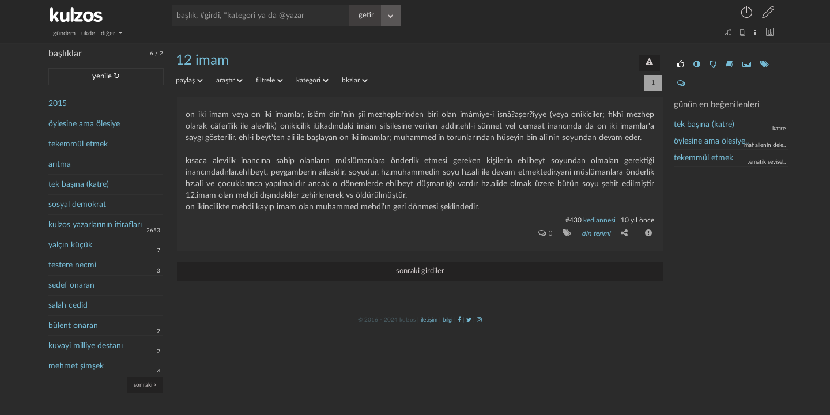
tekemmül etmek (78, 144)
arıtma (59, 164)
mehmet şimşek (76, 366)
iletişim (429, 320)
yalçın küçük (70, 245)
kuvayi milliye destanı (85, 346)
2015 (57, 104)
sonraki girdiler (420, 271)
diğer (112, 33)
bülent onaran (73, 326)
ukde (88, 33)
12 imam (202, 60)
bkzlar (355, 80)
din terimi (596, 233)
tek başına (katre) (78, 184)
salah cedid (68, 305)
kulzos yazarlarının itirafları (95, 225)
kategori (312, 80)
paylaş (189, 80)
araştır (229, 80)
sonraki (145, 385)
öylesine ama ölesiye (84, 124)
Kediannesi (599, 220)
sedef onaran (71, 285)
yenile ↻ (106, 76)
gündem (64, 33)
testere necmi (72, 265)
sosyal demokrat (77, 205)
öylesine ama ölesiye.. (711, 141)
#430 (573, 220)
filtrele (269, 80)
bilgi (447, 320)
